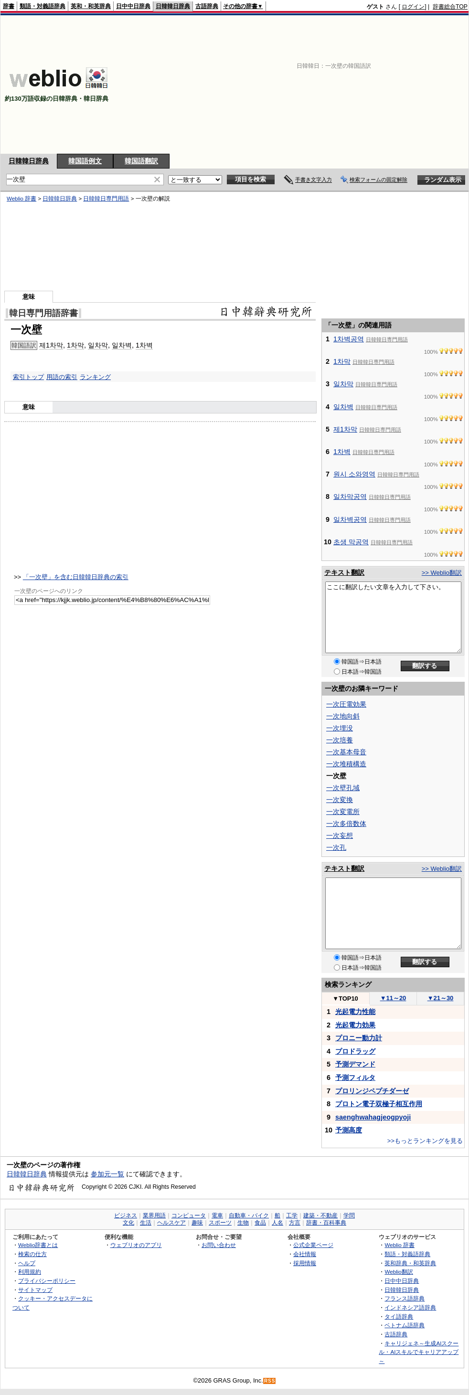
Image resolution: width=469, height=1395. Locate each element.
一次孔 (336, 847)
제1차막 (51, 345)
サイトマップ (35, 1290)
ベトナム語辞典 (404, 1325)
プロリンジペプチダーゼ (372, 1091)
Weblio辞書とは (38, 1245)
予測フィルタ (355, 1077)
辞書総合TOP (450, 6)
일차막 (98, 345)
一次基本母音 (346, 752)
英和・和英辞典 (91, 6)
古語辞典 (206, 6)
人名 (277, 1223)
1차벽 (144, 345)
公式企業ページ (313, 1245)
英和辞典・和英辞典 (410, 1263)
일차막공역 (350, 496)
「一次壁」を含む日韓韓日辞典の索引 (75, 577)
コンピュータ (188, 1215)
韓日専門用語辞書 (43, 313)
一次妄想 (339, 835)
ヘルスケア (171, 1223)
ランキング (95, 376)
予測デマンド (355, 1064)
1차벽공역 (348, 339)
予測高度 (348, 1130)
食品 (260, 1223)
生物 (243, 1223)
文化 (128, 1223)
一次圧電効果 (346, 704)
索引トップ (28, 376)
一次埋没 (339, 728)
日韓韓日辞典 (173, 6)
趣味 (197, 1223)
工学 (292, 1215)
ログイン (413, 6)
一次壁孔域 (343, 788)
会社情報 (304, 1254)
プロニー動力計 (358, 1038)
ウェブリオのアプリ (136, 1245)
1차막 (75, 345)
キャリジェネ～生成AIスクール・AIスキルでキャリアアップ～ (418, 1352)
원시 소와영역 (354, 474)
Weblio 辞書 (21, 198)
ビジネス (125, 1215)
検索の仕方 (32, 1254)
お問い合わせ (219, 1245)
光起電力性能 (355, 1011)
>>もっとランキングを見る (425, 1140)
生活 (145, 1223)
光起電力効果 (355, 1025)
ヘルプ (26, 1263)
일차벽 (122, 345)
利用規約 (29, 1271)
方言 (294, 1223)
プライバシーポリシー (46, 1281)
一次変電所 (343, 811)
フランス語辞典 (404, 1298)
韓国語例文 (85, 161)
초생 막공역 (351, 542)
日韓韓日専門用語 (106, 198)
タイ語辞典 (398, 1316)
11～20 (393, 998)
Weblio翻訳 (398, 1271)
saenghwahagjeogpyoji (373, 1117)
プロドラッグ (355, 1051)
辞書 (8, 6)
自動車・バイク (249, 1215)
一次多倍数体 (346, 823)
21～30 (440, 998)
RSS (270, 1381)
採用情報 (304, 1263)
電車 (217, 1215)
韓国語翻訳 (141, 161)
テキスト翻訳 (344, 572)
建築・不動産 (320, 1215)
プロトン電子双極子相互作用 (378, 1104)
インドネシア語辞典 (410, 1307)
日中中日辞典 (133, 6)
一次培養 (339, 740)
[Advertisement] (344, 84)
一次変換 (339, 799)
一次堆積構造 (346, 764)
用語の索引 (61, 376)
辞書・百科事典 (326, 1223)
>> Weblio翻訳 (442, 572)
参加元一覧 (107, 1174)
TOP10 (345, 998)
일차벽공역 (350, 519)
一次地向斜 (343, 716)
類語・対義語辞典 (42, 6)
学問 (349, 1215)
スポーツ (220, 1223)
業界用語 (154, 1215)
